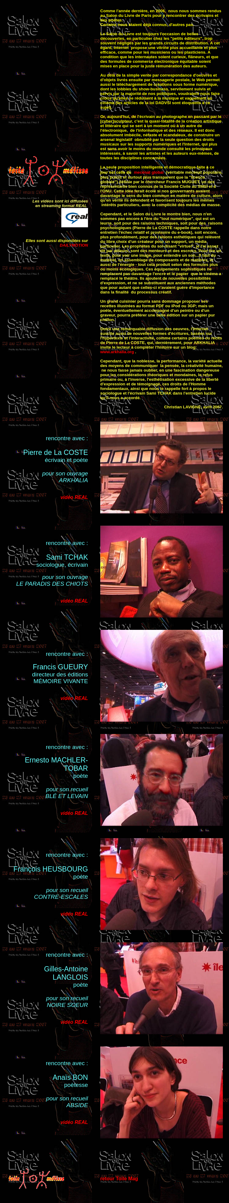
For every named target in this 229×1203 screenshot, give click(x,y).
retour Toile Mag (119, 1178)
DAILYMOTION (74, 245)
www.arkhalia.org (117, 352)
